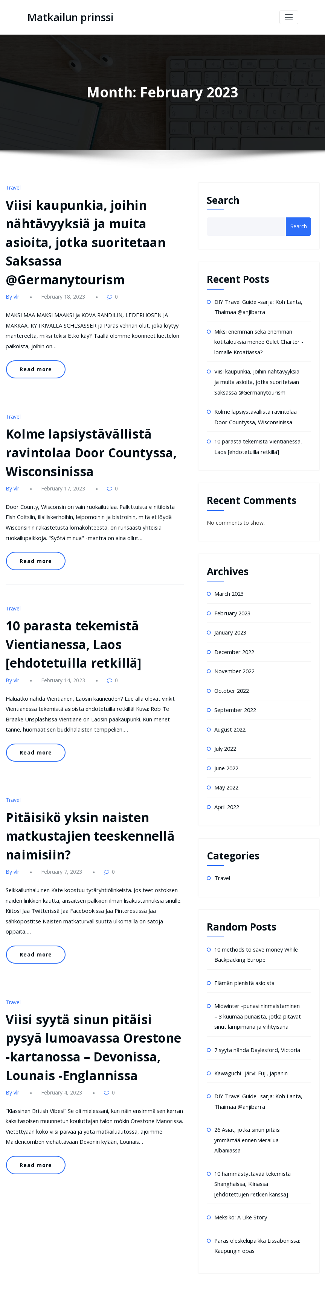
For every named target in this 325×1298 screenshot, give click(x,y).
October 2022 (231, 682)
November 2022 (234, 662)
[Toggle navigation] (288, 17)
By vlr (12, 273)
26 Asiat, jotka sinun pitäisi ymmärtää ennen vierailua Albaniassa (246, 1122)
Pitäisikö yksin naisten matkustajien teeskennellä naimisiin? (83, 791)
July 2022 (225, 738)
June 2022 (226, 757)
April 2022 (226, 795)
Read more (34, 343)
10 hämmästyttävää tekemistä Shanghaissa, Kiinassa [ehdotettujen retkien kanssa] (258, 1164)
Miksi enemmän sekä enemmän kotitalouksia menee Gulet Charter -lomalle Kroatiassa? (257, 340)
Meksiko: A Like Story (240, 1197)
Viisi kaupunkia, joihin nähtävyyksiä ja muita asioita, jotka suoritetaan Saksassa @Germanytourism (256, 378)
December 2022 (233, 644)
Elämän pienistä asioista (243, 969)
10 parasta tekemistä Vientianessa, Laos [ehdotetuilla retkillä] (67, 607)
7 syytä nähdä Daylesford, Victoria (256, 1034)
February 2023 (231, 606)
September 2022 (234, 700)
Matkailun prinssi (67, 17)
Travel (13, 187)
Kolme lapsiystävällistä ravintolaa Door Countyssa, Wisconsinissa (84, 423)
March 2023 (228, 587)
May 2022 (226, 776)
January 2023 (230, 625)
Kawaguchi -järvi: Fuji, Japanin (250, 1057)
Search (223, 199)
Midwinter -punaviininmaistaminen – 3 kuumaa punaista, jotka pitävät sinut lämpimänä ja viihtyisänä (258, 1002)
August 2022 (229, 719)
